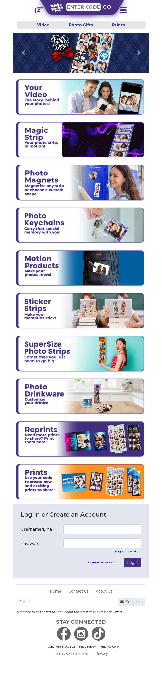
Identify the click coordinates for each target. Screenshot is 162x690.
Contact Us (78, 591)
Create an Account (103, 562)
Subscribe (131, 602)
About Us (104, 591)
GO (107, 7)
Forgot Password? (126, 551)
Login (132, 562)
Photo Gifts (81, 25)
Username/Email (37, 529)
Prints (118, 25)
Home (55, 591)
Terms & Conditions (71, 653)
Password (30, 543)
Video (43, 25)
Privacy (101, 653)
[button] (23, 52)
